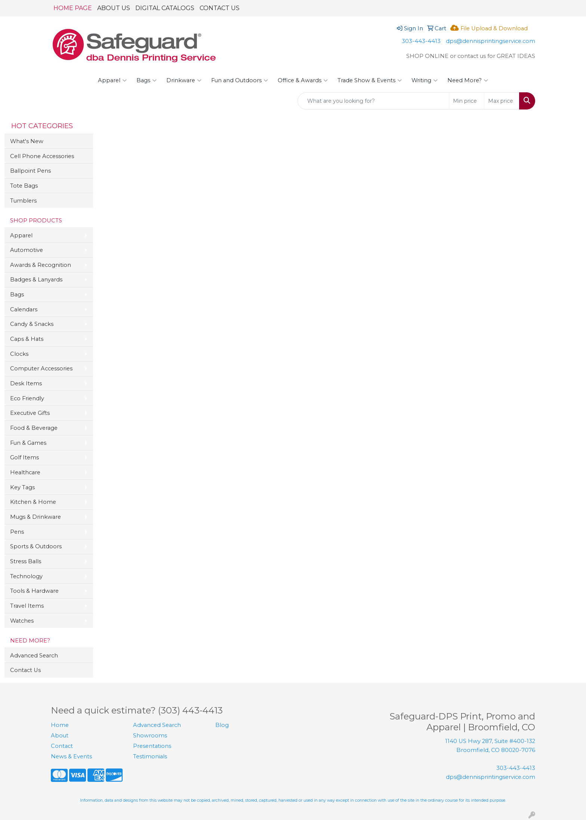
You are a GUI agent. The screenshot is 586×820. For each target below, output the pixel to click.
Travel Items (27, 605)
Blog (222, 725)
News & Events (71, 756)
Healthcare (25, 472)
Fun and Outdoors (239, 80)
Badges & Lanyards (36, 279)
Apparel (112, 80)
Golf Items (24, 457)
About (59, 735)
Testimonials (150, 756)
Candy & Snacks (31, 324)
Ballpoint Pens (30, 170)
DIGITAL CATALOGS (164, 8)
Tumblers (23, 200)
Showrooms (150, 735)
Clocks (19, 354)
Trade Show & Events (369, 80)
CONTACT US (220, 8)
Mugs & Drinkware (35, 517)
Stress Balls (25, 561)
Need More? (467, 80)
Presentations (152, 746)
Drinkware (183, 80)
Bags (146, 80)
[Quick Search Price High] (501, 101)
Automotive (26, 250)
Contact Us (25, 670)
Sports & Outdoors (36, 546)
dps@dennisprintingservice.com (490, 41)
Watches (22, 620)
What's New (26, 141)
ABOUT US (113, 8)
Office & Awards (303, 80)
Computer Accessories (41, 368)
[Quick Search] (373, 101)
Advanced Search (34, 655)
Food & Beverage (34, 428)
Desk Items (26, 383)
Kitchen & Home (33, 502)
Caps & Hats (26, 339)
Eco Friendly (27, 398)
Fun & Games (28, 443)
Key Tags (22, 487)
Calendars (23, 309)
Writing (424, 80)
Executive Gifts (30, 413)
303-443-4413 (421, 41)
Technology (26, 576)
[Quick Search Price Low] (466, 101)
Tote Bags (24, 185)
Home (60, 725)
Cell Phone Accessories (42, 156)
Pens (17, 531)
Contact (62, 746)
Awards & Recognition (40, 265)
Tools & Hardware (34, 591)
